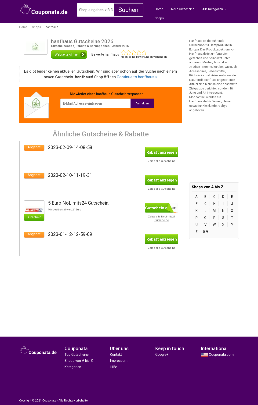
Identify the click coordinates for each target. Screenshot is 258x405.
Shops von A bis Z (79, 361)
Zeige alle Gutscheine (161, 161)
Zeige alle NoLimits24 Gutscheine (161, 218)
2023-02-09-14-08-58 (70, 147)
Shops (159, 18)
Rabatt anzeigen (161, 152)
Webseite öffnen (70, 54)
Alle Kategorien (212, 9)
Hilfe (113, 367)
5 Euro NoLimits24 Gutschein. (78, 203)
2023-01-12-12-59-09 (70, 234)
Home (159, 9)
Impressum (118, 361)
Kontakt (116, 354)
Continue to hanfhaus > (137, 77)
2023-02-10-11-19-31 (70, 175)
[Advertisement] (58, 288)
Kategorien (73, 367)
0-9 (205, 232)
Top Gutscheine (77, 354)
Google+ (161, 354)
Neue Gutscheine (182, 9)
